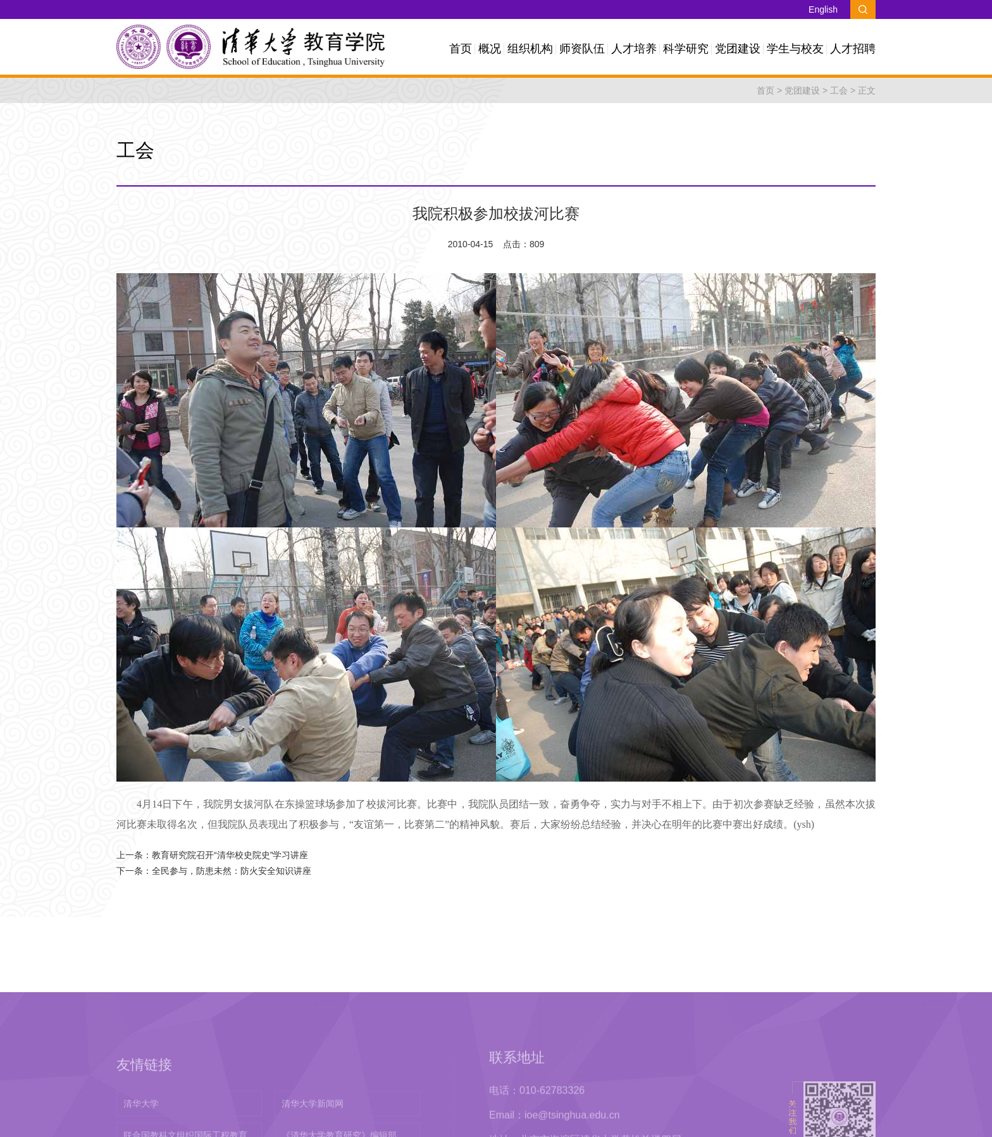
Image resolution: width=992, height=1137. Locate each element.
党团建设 (737, 48)
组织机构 (530, 48)
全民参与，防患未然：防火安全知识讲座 (231, 871)
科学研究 (686, 48)
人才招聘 (853, 48)
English (823, 9)
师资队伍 (582, 48)
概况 (489, 48)
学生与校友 (795, 48)
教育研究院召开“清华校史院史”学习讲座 (230, 855)
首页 (460, 48)
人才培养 (634, 48)
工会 (839, 90)
